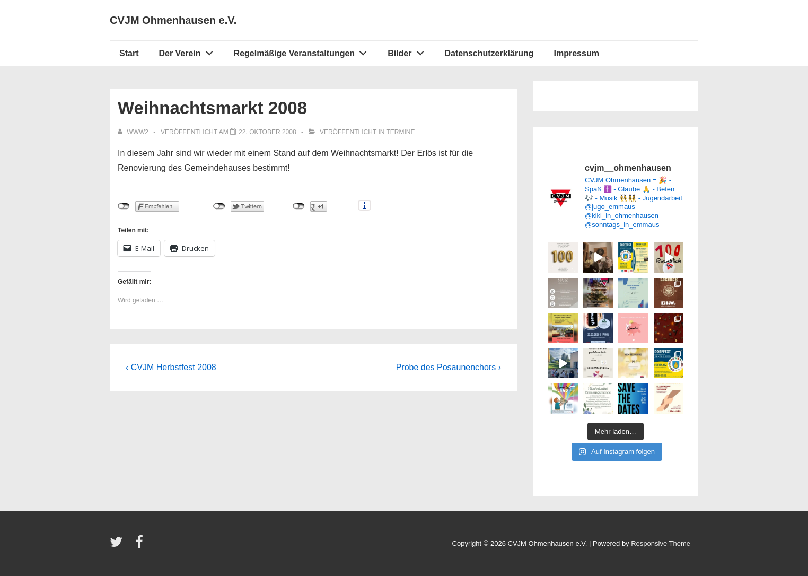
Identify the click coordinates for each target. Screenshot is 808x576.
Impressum (576, 53)
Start (128, 53)
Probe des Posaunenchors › (448, 367)
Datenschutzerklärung (488, 53)
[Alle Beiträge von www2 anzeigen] (134, 132)
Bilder (408, 51)
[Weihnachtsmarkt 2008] (267, 132)
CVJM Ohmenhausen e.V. (173, 20)
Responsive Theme (660, 543)
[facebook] (140, 545)
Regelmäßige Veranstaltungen (303, 51)
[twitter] (118, 545)
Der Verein (188, 51)
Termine (401, 132)
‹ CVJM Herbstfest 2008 (171, 367)
